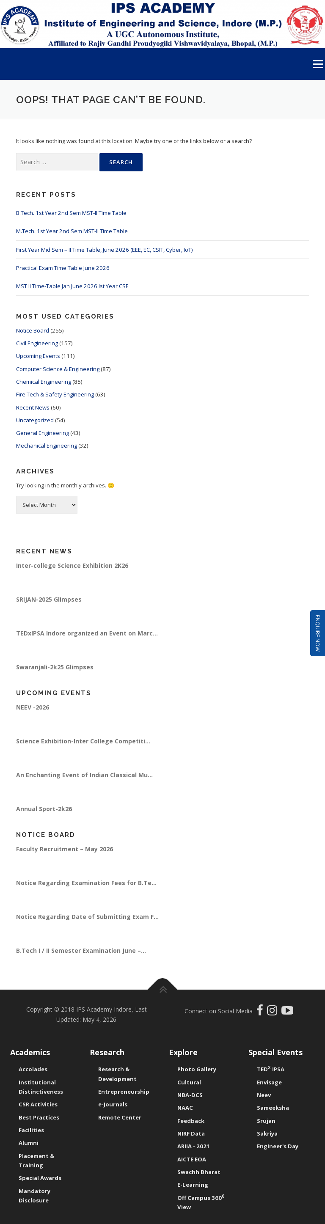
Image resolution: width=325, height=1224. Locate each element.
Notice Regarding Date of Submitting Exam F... (87, 917)
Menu (317, 64)
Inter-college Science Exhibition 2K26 (72, 565)
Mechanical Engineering (46, 445)
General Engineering (42, 433)
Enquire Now (318, 633)
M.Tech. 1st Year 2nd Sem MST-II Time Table (72, 231)
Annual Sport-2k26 (44, 809)
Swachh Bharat (198, 1172)
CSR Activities (38, 1104)
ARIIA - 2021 (193, 1146)
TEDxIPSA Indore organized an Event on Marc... (87, 633)
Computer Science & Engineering (57, 369)
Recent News (33, 407)
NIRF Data (191, 1133)
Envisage (269, 1082)
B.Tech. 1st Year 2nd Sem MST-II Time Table (71, 213)
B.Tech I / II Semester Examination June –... (81, 950)
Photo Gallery (196, 1069)
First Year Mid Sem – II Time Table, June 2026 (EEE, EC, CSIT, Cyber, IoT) (104, 249)
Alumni (29, 1143)
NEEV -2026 (32, 707)
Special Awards (40, 1178)
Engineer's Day (277, 1146)
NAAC (185, 1107)
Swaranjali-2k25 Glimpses (55, 667)
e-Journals (112, 1104)
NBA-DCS (190, 1095)
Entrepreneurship (123, 1091)
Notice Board (32, 330)
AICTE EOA (191, 1159)
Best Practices (39, 1117)
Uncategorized (35, 420)
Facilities (31, 1130)
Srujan (266, 1121)
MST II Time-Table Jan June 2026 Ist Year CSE (72, 286)
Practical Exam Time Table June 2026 (63, 268)
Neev (264, 1095)
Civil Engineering (37, 343)
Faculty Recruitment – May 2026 (64, 849)
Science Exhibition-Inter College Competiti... (83, 741)
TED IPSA (270, 1069)
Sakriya (267, 1133)
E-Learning (192, 1184)
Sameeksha (273, 1107)
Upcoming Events (38, 356)
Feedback (190, 1121)
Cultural (189, 1082)
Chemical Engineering (43, 381)
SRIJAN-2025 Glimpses (49, 599)
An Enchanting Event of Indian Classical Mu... (84, 775)
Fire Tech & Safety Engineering (55, 394)
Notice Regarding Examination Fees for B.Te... (86, 883)
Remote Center (119, 1117)
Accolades (33, 1069)
